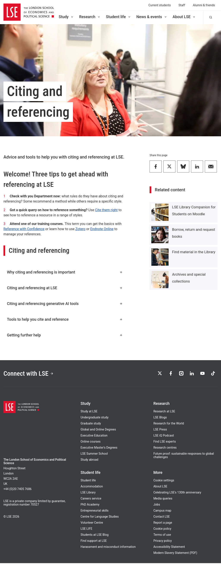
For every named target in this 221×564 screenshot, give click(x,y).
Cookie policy (162, 529)
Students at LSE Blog (95, 535)
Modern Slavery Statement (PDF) (175, 553)
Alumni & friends (204, 5)
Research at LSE (164, 412)
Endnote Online (101, 229)
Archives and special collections (188, 277)
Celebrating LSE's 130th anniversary (177, 493)
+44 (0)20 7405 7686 (17, 490)
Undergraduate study (94, 418)
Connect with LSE (29, 374)
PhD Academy (90, 505)
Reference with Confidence (23, 229)
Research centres (165, 448)
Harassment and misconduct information (108, 547)
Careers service (91, 499)
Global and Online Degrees (98, 430)
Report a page (162, 523)
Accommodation (92, 487)
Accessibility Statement (169, 547)
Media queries (162, 499)
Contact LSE (161, 517)
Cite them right (106, 210)
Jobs (156, 505)
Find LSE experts (164, 442)
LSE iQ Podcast (163, 436)
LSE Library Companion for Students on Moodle (193, 210)
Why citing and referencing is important (65, 272)
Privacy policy (162, 541)
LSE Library (88, 493)
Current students (159, 5)
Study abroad (89, 460)
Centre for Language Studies (100, 517)
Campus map (162, 511)
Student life (118, 16)
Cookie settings (163, 481)
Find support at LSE (94, 541)
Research (90, 16)
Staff (181, 5)
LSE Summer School (94, 454)
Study (66, 16)
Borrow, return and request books (193, 233)
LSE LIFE (86, 529)
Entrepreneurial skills (94, 511)
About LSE (184, 16)
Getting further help (65, 335)
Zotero (80, 229)
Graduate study (91, 424)
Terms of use (162, 535)
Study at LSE (89, 412)
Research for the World (168, 424)
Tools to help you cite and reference (65, 319)
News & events (151, 16)
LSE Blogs (160, 418)
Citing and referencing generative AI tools (65, 303)
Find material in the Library (193, 252)
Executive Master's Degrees (99, 448)
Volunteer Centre (92, 523)
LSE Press (160, 430)
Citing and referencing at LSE (65, 288)
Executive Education (94, 436)
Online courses (90, 442)
